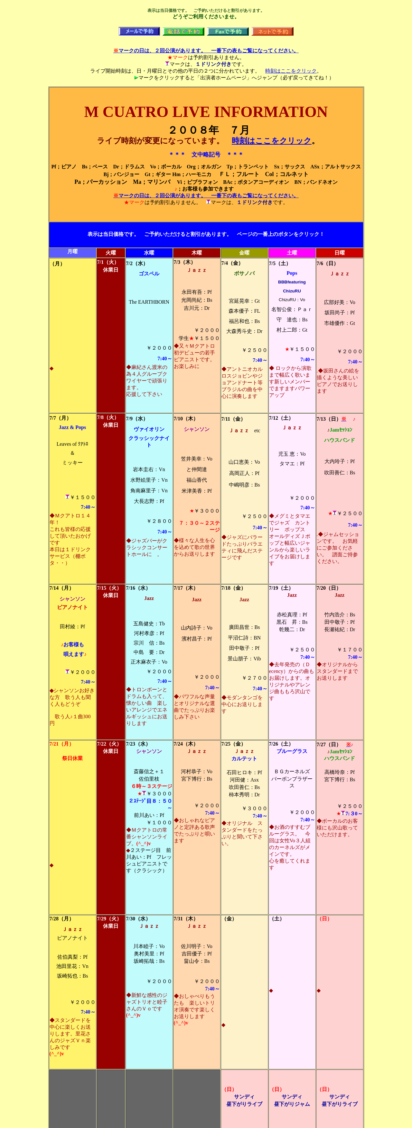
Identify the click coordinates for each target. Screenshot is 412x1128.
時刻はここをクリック (291, 71)
